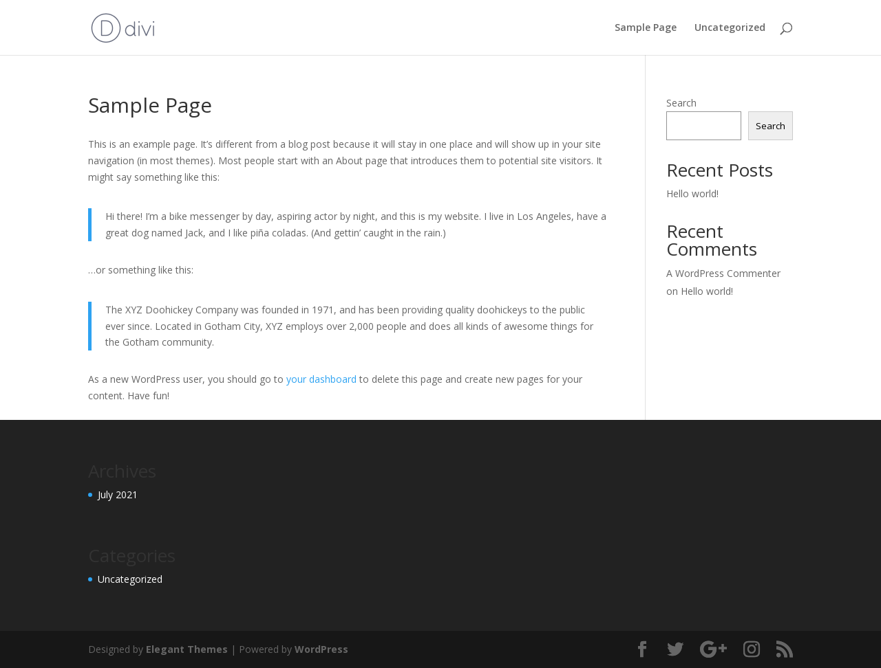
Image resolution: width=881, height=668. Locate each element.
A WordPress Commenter (723, 273)
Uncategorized (729, 28)
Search (681, 102)
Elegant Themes (187, 649)
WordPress (321, 649)
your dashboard (321, 379)
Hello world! (692, 193)
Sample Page (646, 28)
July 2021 (118, 494)
